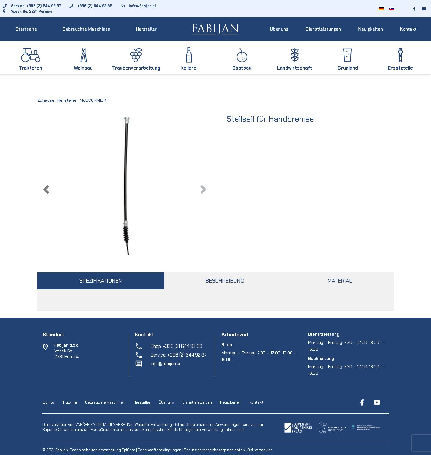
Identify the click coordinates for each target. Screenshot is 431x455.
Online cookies (260, 449)
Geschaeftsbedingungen (160, 449)
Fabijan (62, 449)
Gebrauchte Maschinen (86, 29)
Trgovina (70, 402)
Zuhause (45, 100)
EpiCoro (128, 449)
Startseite (26, 29)
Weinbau (83, 68)
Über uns (279, 29)
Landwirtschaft (294, 68)
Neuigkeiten (370, 29)
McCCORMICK (93, 100)
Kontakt (408, 29)
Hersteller (146, 29)
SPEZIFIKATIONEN (100, 280)
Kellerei (189, 68)
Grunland (348, 68)
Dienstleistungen (323, 29)
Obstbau (242, 68)
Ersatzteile (400, 68)
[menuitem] (381, 8)
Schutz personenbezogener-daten (214, 449)
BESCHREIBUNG (225, 280)
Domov (48, 402)
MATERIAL (340, 280)
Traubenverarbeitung (136, 68)
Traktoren (30, 68)
